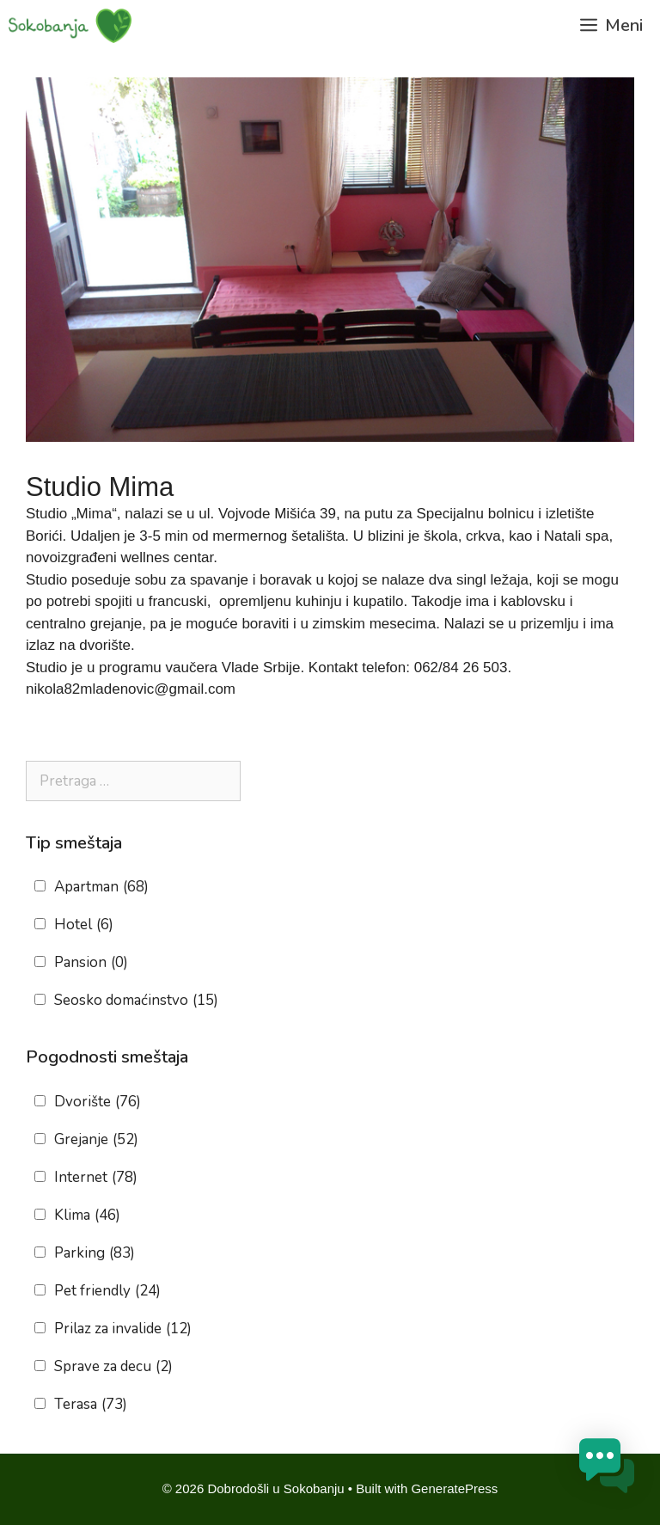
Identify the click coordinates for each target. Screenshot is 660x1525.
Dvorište (97, 1102)
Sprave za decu (113, 1367)
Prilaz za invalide (123, 1329)
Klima (87, 1215)
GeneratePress (454, 1488)
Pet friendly (107, 1291)
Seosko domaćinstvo (136, 1000)
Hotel (83, 925)
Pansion (91, 963)
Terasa (90, 1404)
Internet (96, 1178)
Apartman (101, 887)
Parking (94, 1253)
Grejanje (96, 1140)
